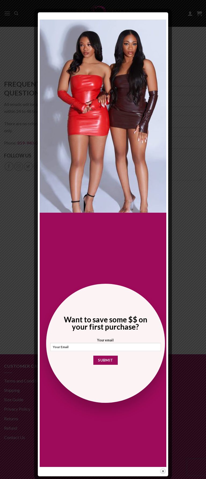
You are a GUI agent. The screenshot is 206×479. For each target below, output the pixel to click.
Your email (105, 346)
